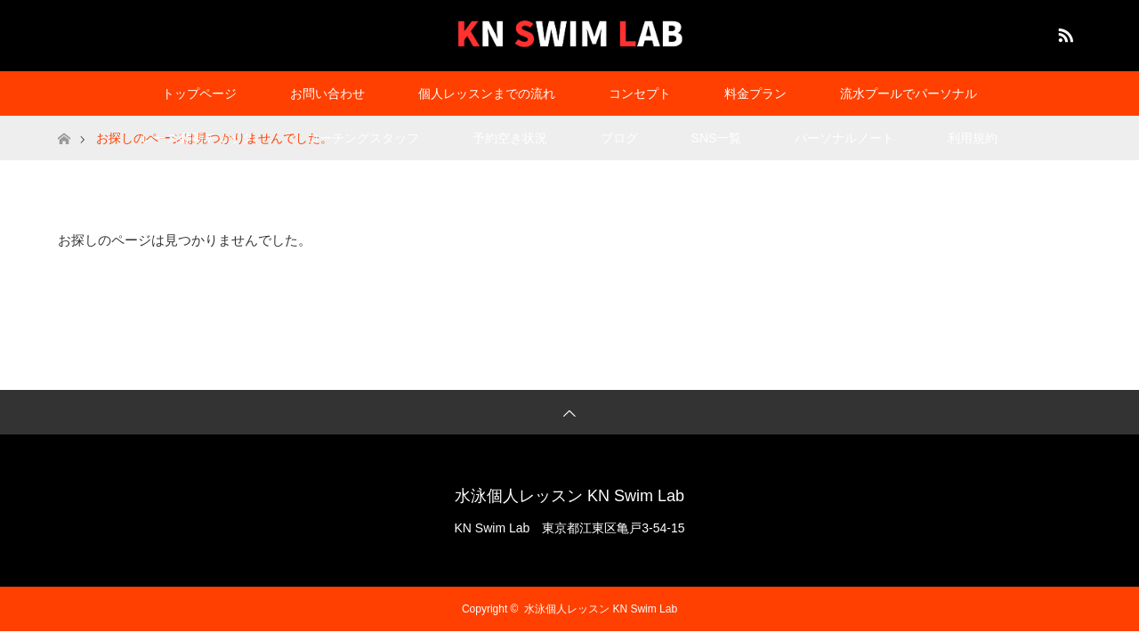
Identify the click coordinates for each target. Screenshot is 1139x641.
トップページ (199, 93)
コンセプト (640, 93)
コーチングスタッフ (363, 138)
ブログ (619, 138)
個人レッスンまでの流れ (486, 93)
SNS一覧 (716, 138)
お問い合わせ (327, 93)
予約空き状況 (510, 138)
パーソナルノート (844, 138)
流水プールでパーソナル (908, 93)
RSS (1063, 32)
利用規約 (973, 138)
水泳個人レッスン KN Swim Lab (569, 496)
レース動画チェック (197, 138)
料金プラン (755, 93)
